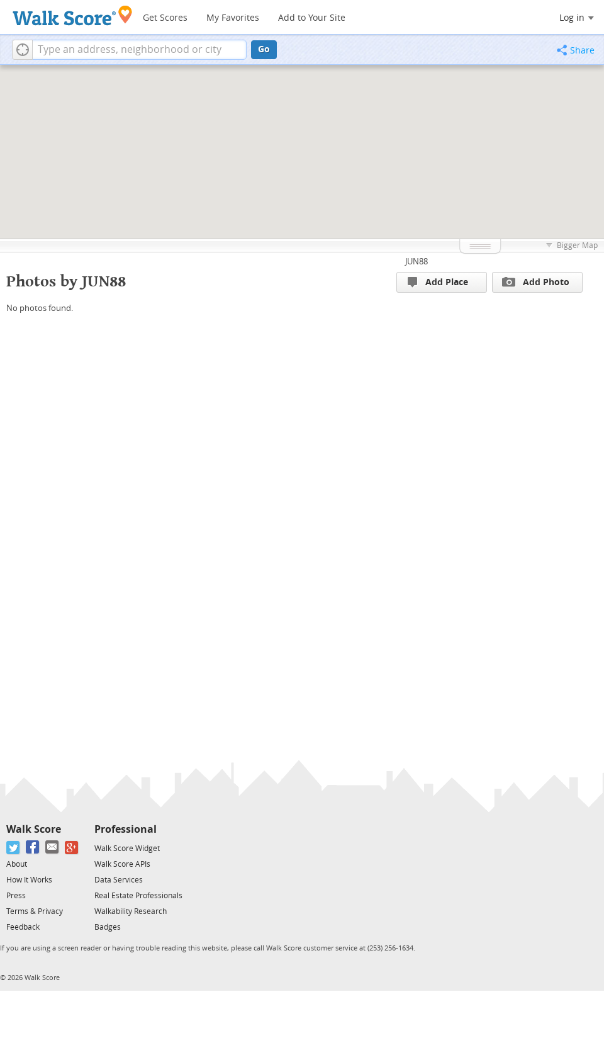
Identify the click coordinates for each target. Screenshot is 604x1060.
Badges (107, 927)
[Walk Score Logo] (73, 15)
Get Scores (165, 18)
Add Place (438, 282)
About (16, 864)
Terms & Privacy (34, 911)
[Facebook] (33, 847)
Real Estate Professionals (138, 895)
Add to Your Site (311, 18)
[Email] (52, 847)
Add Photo (535, 282)
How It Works (29, 880)
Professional (125, 829)
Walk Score (33, 829)
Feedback (23, 927)
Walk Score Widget (127, 848)
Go (264, 49)
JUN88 (416, 261)
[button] (22, 50)
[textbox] (139, 50)
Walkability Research (130, 911)
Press (16, 895)
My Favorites (232, 18)
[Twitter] (13, 847)
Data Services (118, 880)
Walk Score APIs (122, 864)
